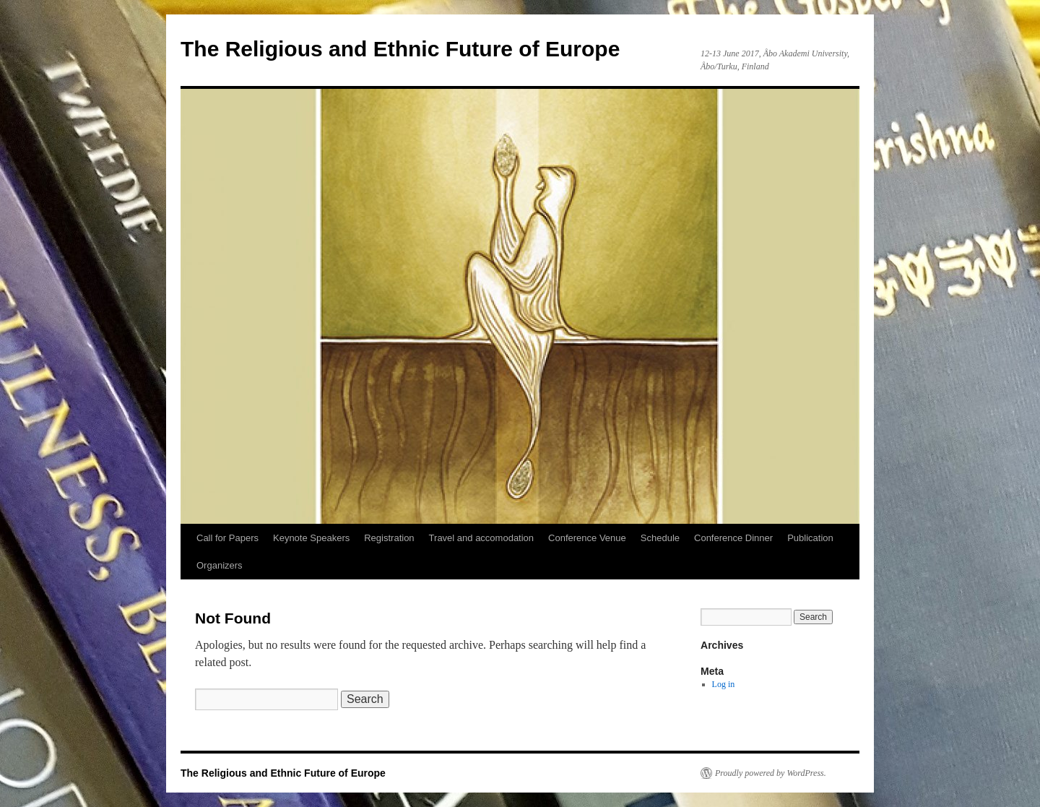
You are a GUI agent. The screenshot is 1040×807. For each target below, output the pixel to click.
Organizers (219, 565)
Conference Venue (587, 537)
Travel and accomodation (481, 537)
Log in (723, 684)
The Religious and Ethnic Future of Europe (400, 49)
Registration (389, 537)
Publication (810, 537)
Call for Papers (227, 537)
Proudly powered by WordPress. (770, 773)
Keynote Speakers (311, 537)
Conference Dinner (733, 537)
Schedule (660, 537)
